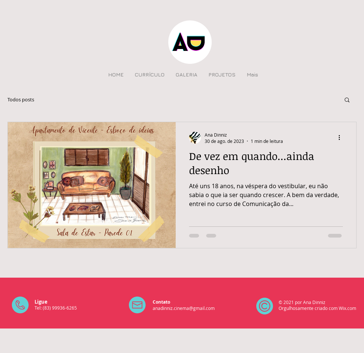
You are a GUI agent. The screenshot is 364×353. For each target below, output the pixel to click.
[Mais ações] (341, 137)
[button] (347, 100)
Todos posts (20, 99)
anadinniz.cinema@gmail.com (184, 308)
